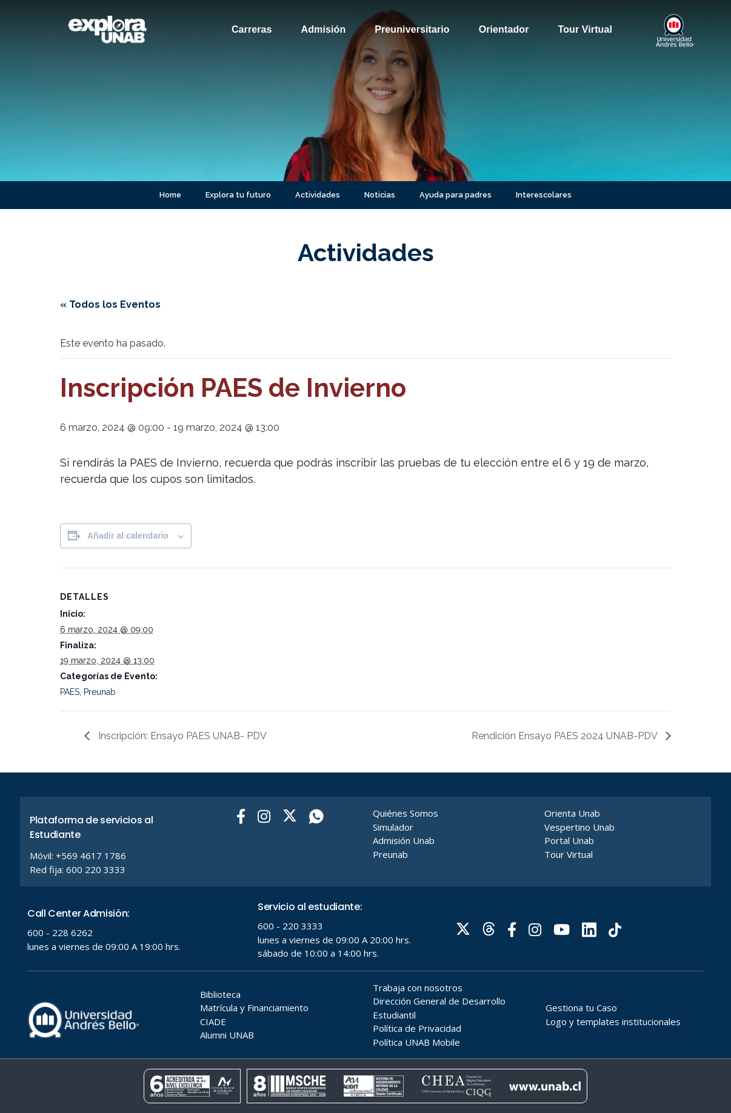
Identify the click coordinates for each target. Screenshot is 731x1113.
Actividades (317, 194)
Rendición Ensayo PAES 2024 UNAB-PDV (565, 736)
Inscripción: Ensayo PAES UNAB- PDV (181, 736)
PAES (69, 692)
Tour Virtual (585, 29)
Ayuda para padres (455, 194)
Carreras (252, 29)
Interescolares (544, 194)
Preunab (100, 692)
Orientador (504, 29)
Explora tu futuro (238, 194)
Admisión (323, 29)
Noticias (379, 194)
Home (170, 194)
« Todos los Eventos (110, 304)
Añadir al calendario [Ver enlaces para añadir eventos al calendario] (128, 535)
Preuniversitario (412, 29)
